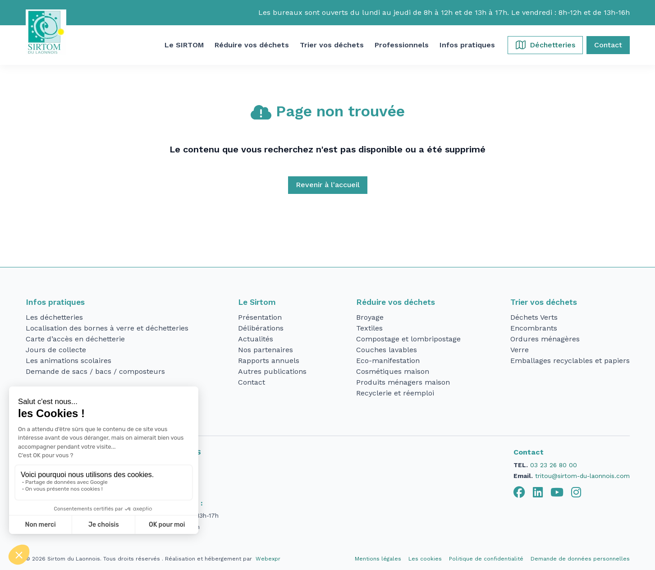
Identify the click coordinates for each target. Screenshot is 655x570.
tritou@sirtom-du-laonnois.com (582, 475)
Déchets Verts (534, 317)
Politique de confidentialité (486, 559)
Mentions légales (378, 559)
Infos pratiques (55, 302)
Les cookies (425, 559)
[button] (184, 45)
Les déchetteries (54, 317)
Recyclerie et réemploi (395, 393)
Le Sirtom (257, 302)
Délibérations (261, 328)
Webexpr (268, 559)
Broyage (370, 317)
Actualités (255, 339)
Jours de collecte (56, 349)
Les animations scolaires (68, 360)
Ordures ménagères (545, 339)
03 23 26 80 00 (553, 465)
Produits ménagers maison (403, 382)
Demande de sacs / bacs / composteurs (95, 371)
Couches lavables (386, 349)
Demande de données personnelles (580, 559)
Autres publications (272, 371)
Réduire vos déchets (395, 302)
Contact (251, 382)
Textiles (369, 328)
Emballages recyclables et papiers (570, 360)
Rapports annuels (268, 360)
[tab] (519, 492)
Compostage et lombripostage (408, 339)
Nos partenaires (265, 349)
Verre (519, 349)
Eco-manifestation (388, 360)
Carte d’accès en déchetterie (75, 339)
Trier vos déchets (543, 302)
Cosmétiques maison (392, 371)
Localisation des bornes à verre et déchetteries (107, 328)
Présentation (260, 317)
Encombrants (533, 328)
